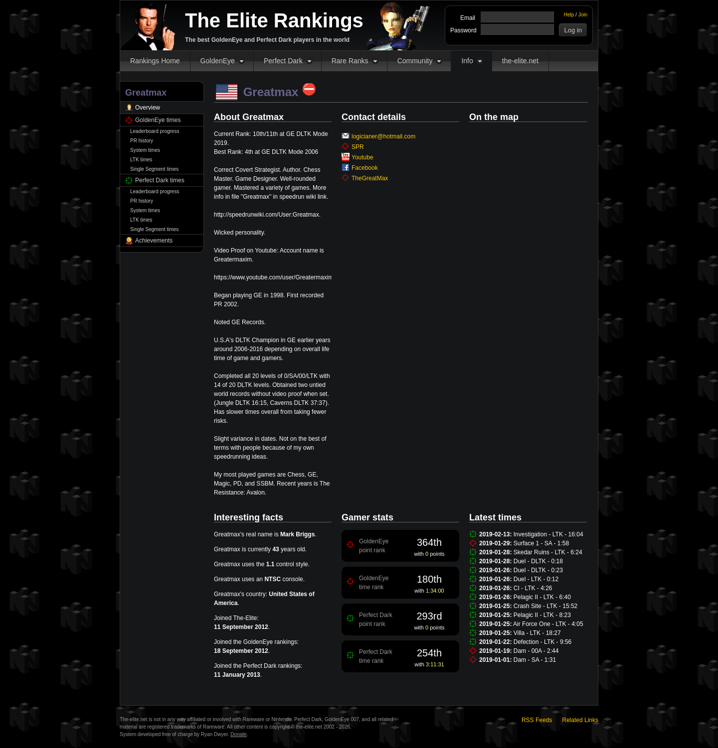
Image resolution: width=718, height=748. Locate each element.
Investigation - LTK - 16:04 (548, 534)
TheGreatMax (370, 178)
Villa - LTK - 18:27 (537, 632)
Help (569, 14)
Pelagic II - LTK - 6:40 (542, 597)
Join (582, 14)
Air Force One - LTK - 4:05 (548, 624)
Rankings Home (155, 61)
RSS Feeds (537, 720)
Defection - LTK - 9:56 (543, 641)
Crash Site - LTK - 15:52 (546, 606)
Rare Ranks (350, 61)
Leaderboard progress (154, 131)
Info (467, 61)
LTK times (141, 159)
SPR (358, 146)
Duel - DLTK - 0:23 (538, 570)
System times (145, 150)
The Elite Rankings (274, 20)
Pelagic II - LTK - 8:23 (542, 615)
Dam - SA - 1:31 (535, 659)
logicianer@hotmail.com (383, 136)
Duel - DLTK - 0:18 (538, 561)
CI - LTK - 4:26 (533, 588)
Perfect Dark (283, 61)
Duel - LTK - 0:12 (536, 579)
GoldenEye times (157, 120)
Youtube (362, 157)
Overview (147, 107)
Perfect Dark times (159, 180)
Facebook (365, 167)
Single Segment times (154, 169)
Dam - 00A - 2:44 (536, 650)
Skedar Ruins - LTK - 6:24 (548, 552)
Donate (238, 734)
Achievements (154, 240)
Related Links (580, 720)
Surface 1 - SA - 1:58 (541, 543)
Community (415, 61)
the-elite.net (520, 61)
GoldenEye (217, 61)
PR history (141, 140)
